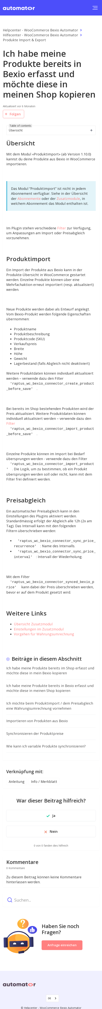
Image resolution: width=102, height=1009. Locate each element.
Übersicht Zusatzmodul (33, 619)
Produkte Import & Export (24, 40)
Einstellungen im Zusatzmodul (39, 624)
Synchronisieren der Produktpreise (34, 729)
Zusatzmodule (68, 198)
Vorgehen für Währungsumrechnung (44, 629)
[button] (95, 8)
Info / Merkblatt (44, 777)
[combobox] (52, 993)
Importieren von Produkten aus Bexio (37, 716)
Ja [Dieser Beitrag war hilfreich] (53, 811)
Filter (61, 228)
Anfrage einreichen (62, 940)
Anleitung (17, 777)
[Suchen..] (51, 895)
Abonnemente (29, 198)
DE (49, 993)
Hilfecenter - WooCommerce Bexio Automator (40, 35)
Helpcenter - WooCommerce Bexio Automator (40, 30)
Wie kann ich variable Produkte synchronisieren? (46, 741)
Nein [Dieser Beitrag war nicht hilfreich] (54, 827)
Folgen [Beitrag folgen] (15, 114)
